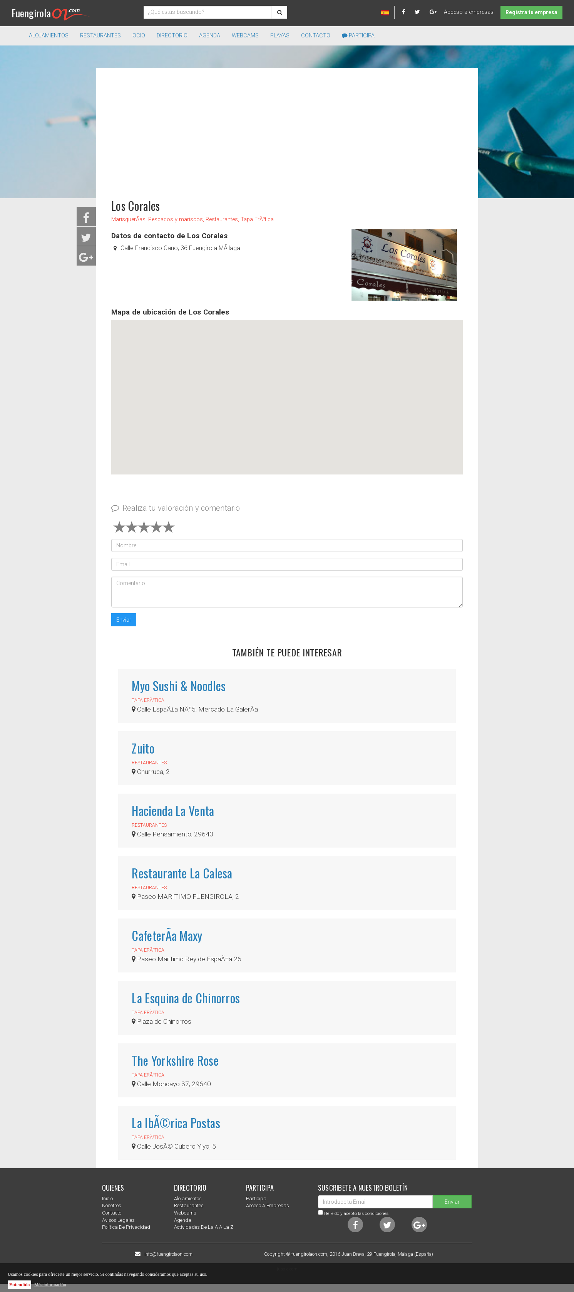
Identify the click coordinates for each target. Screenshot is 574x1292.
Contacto (315, 35)
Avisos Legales (118, 1220)
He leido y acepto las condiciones (356, 1213)
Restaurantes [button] (100, 35)
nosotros (111, 1205)
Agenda (209, 35)
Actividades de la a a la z (203, 1227)
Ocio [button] (138, 35)
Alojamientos (188, 1198)
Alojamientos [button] (49, 35)
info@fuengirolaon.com (168, 1254)
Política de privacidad (126, 1227)
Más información (50, 1284)
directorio (172, 35)
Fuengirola (51, 12)
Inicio (107, 1198)
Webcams (245, 35)
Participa (358, 35)
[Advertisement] (287, 130)
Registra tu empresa (531, 12)
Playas (280, 35)
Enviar (123, 620)
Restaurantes (189, 1205)
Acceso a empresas (469, 12)
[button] (287, 390)
